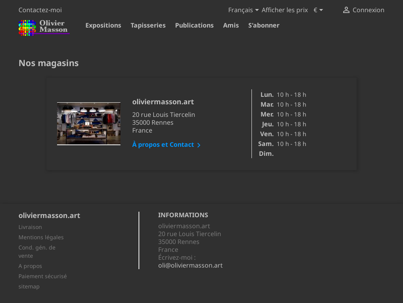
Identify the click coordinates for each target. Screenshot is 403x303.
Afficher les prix (285, 10)
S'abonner (263, 25)
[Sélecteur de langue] (245, 10)
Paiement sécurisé (42, 276)
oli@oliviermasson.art (190, 265)
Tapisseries (148, 25)
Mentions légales (41, 237)
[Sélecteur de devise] (320, 10)
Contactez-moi (40, 10)
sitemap (29, 286)
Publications (194, 25)
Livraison (30, 227)
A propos (30, 266)
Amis (231, 25)
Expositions (103, 25)
